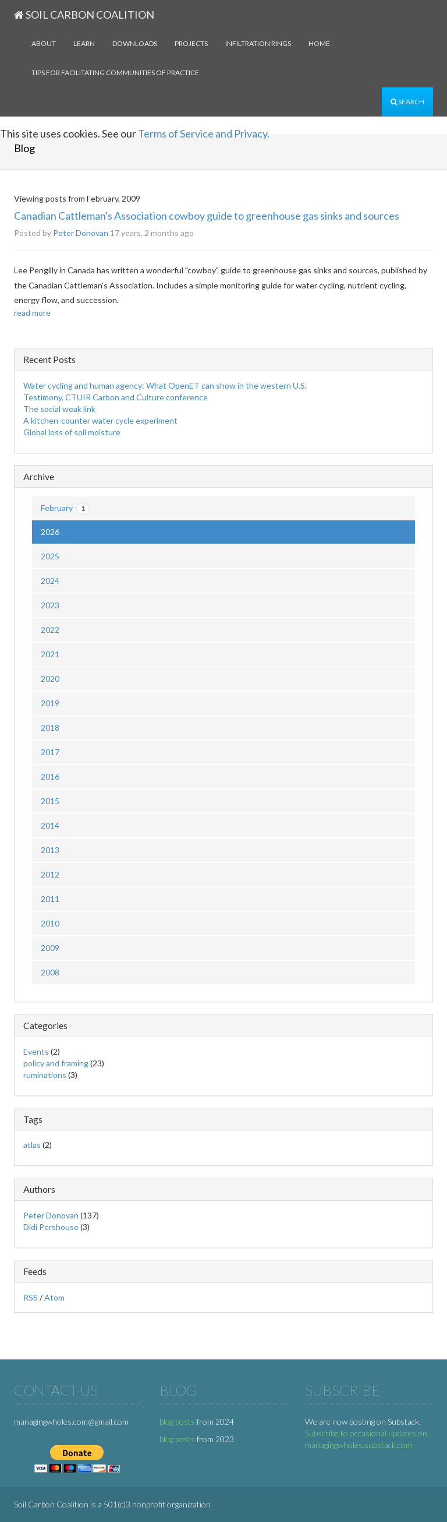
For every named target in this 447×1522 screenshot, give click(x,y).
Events (36, 1051)
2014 (50, 825)
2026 (50, 532)
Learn (84, 43)
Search (407, 101)
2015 (50, 801)
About (43, 43)
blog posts (177, 1421)
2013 (50, 850)
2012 (50, 874)
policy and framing (55, 1063)
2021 (50, 654)
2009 (50, 948)
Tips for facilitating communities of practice (115, 72)
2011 (50, 899)
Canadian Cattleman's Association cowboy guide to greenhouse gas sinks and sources (206, 215)
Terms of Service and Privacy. (203, 133)
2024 (50, 581)
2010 (50, 923)
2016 (50, 776)
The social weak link (59, 409)
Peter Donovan (80, 233)
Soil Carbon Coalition (84, 14)
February (65, 509)
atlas (32, 1145)
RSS (30, 1297)
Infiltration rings (258, 43)
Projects (191, 43)
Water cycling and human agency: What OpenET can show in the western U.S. (165, 385)
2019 (50, 703)
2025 (50, 556)
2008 (50, 972)
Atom (54, 1297)
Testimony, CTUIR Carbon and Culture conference (115, 397)
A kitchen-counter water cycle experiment (100, 420)
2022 (50, 630)
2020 (50, 679)
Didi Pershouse (51, 1227)
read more (32, 313)
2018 (50, 727)
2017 (50, 752)
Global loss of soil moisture (71, 432)
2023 (50, 605)
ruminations (44, 1075)
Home (319, 43)
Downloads (134, 43)
